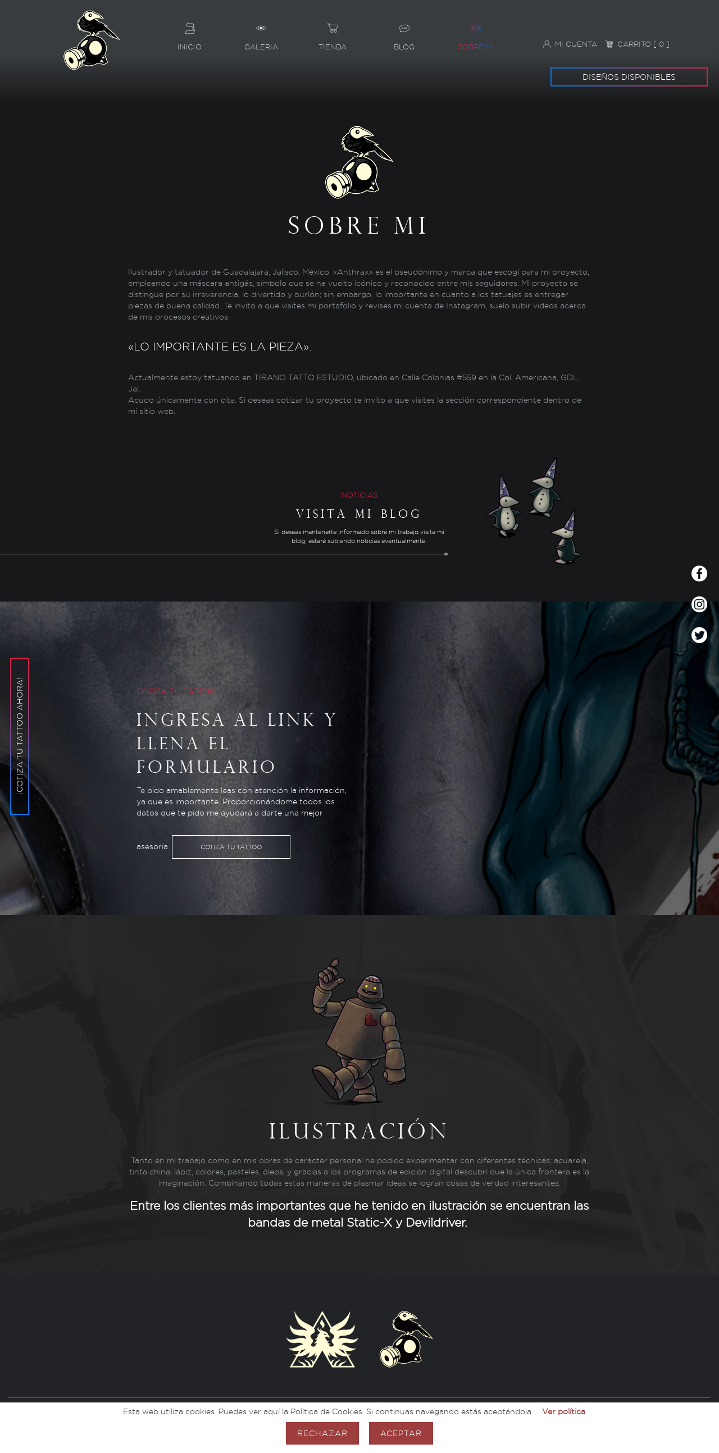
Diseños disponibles (629, 76)
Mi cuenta (570, 44)
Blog (404, 32)
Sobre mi (475, 32)
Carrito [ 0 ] (637, 44)
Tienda (332, 32)
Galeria (261, 32)
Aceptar (401, 1433)
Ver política (563, 1411)
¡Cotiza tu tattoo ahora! (19, 696)
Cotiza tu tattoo (231, 847)
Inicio (189, 32)
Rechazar (322, 1433)
